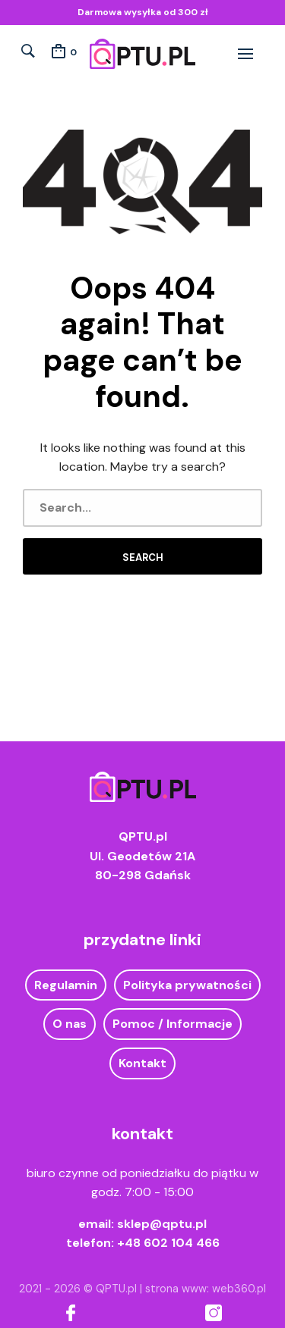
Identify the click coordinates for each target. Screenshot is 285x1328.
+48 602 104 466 (168, 1243)
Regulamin (65, 985)
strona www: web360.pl (205, 1288)
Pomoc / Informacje (172, 1024)
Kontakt (142, 1063)
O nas (69, 1024)
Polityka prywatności (187, 985)
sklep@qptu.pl (162, 1224)
